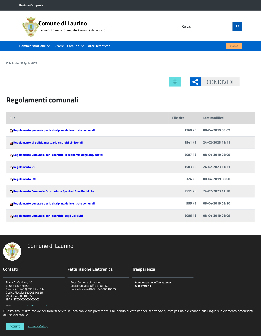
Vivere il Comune (67, 45)
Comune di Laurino (71, 26)
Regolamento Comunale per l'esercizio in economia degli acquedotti (58, 154)
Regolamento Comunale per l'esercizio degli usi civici (48, 215)
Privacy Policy (38, 325)
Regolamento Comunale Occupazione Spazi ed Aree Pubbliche (53, 191)
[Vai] (237, 26)
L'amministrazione (32, 45)
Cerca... (187, 27)
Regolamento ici (24, 167)
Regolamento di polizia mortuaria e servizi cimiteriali (48, 142)
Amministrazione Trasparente (153, 282)
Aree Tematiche (99, 45)
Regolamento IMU (25, 179)
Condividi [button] (217, 81)
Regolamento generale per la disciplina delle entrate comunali (54, 130)
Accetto (15, 326)
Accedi (234, 46)
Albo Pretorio (143, 286)
